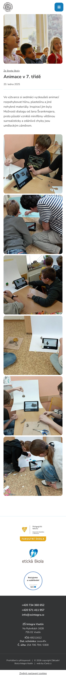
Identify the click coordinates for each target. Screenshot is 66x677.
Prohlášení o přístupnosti (18, 660)
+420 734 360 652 (33, 605)
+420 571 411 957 (33, 610)
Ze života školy (12, 70)
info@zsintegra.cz (33, 615)
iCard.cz (48, 663)
